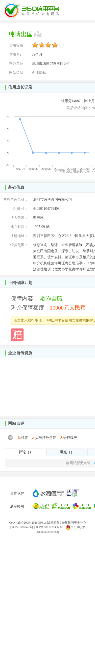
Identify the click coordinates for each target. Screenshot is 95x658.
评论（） (26, 452)
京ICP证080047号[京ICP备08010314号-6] (35, 527)
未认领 (38, 34)
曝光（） (67, 452)
